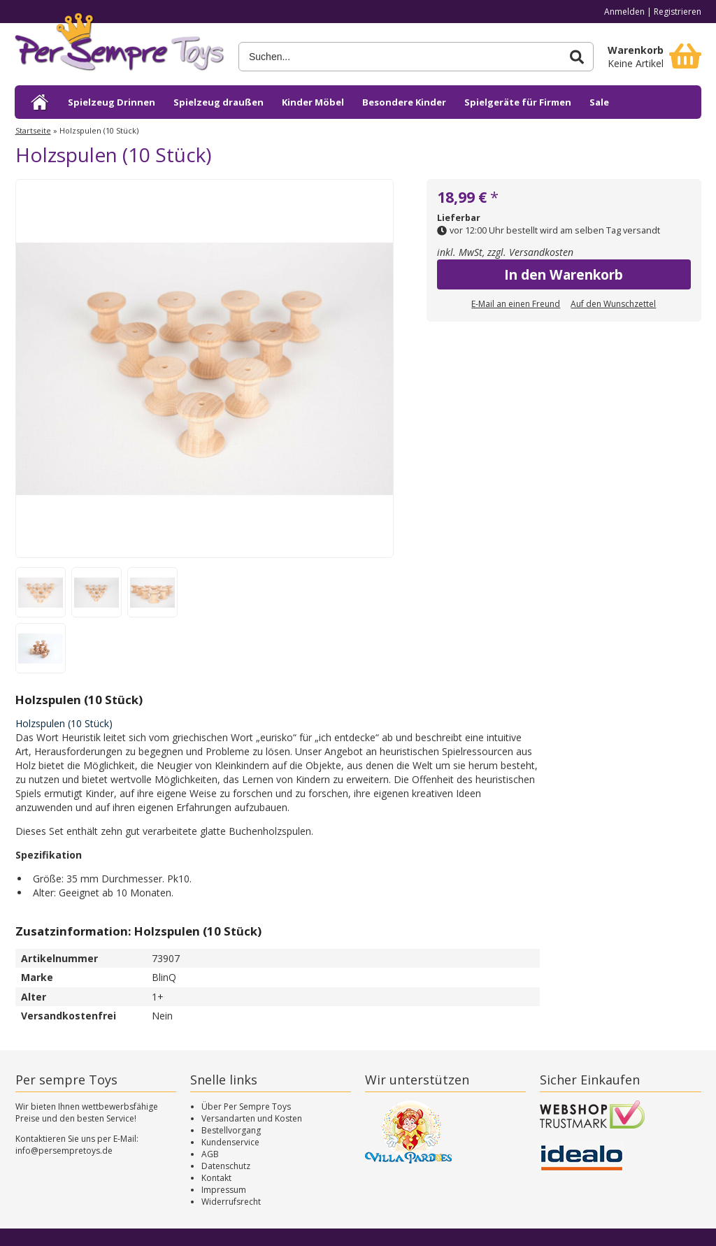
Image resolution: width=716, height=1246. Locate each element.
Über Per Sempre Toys (246, 1106)
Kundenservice (230, 1142)
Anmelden (624, 11)
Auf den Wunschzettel (613, 304)
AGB (210, 1154)
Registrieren (677, 11)
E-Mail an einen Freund (515, 304)
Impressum (223, 1190)
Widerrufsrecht (231, 1202)
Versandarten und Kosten (251, 1118)
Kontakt (216, 1178)
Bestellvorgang (231, 1130)
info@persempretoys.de (64, 1151)
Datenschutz (225, 1166)
